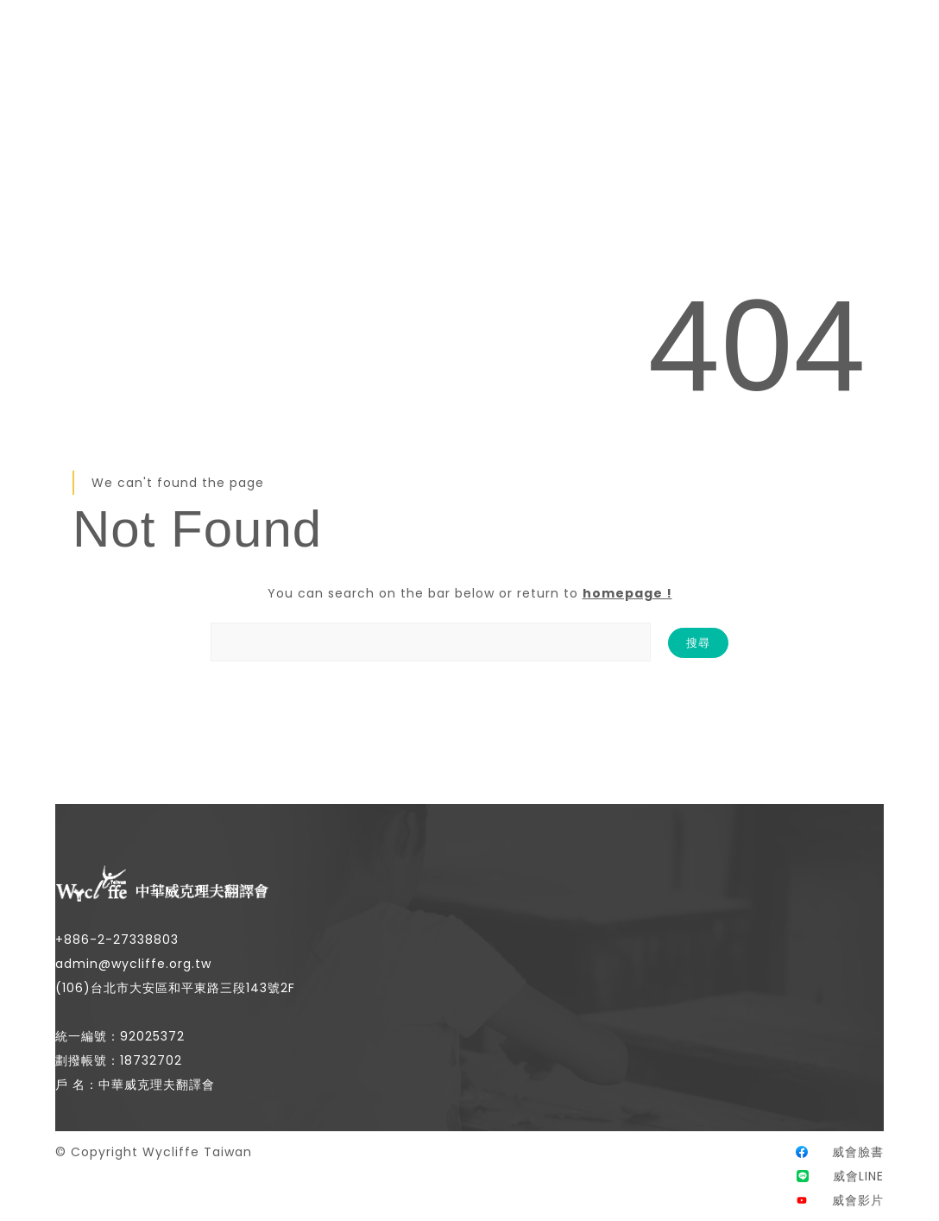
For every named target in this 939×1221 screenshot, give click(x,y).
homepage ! (627, 593)
